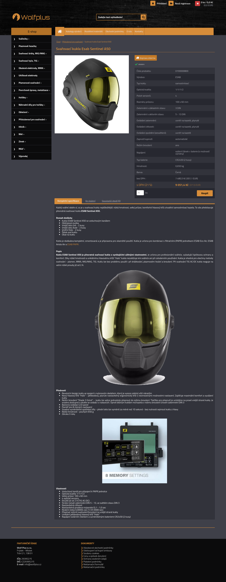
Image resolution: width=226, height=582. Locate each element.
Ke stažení (90, 201)
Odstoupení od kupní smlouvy (97, 550)
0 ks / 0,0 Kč (207, 2)
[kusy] (140, 192)
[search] (143, 17)
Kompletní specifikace (68, 201)
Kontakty (139, 31)
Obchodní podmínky (115, 31)
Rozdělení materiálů (94, 31)
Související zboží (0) (111, 201)
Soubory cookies (91, 553)
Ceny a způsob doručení (94, 556)
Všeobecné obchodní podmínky (98, 547)
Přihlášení (161, 3)
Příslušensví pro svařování (72, 41)
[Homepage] (61, 31)
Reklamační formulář (93, 564)
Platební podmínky (92, 561)
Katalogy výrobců (73, 31)
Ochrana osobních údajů (95, 558)
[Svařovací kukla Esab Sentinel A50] (92, 56)
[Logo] (31, 17)
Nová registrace (182, 3)
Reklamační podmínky (94, 567)
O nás (129, 31)
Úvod (58, 41)
